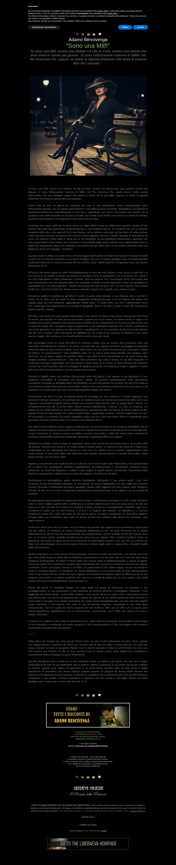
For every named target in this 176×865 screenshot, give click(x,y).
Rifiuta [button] (125, 27)
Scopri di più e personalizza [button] (44, 27)
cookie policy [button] (112, 13)
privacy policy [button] (103, 11)
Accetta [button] (140, 27)
